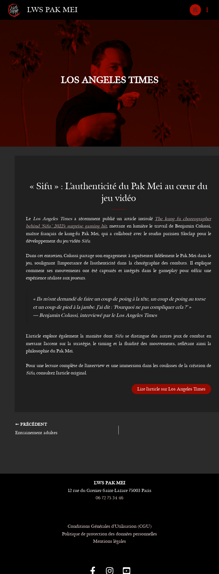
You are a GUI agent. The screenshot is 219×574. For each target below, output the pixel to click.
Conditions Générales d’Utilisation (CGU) (110, 526)
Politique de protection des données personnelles (109, 534)
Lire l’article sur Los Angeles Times (171, 389)
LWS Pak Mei (52, 9)
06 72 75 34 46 (109, 498)
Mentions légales (109, 541)
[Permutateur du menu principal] (207, 10)
